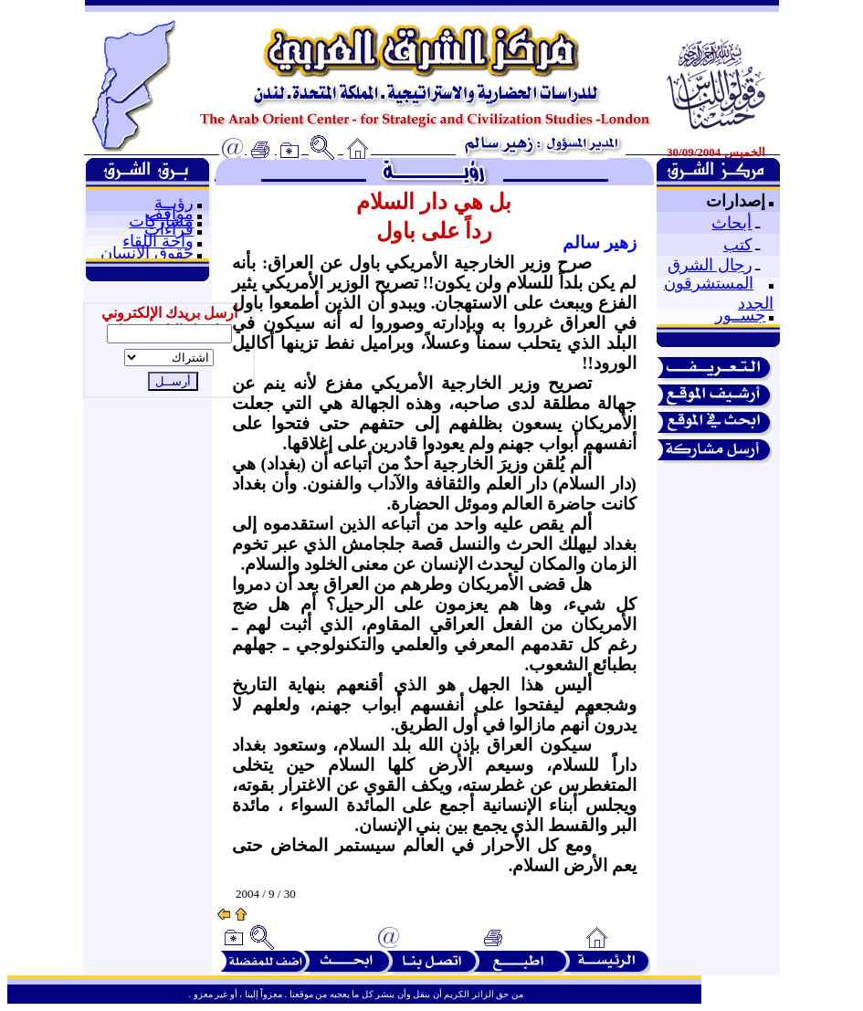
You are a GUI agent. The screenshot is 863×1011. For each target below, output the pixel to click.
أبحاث (731, 223)
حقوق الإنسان (147, 253)
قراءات (169, 229)
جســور (740, 315)
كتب (737, 245)
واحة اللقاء (158, 241)
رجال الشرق (710, 265)
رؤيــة (174, 203)
